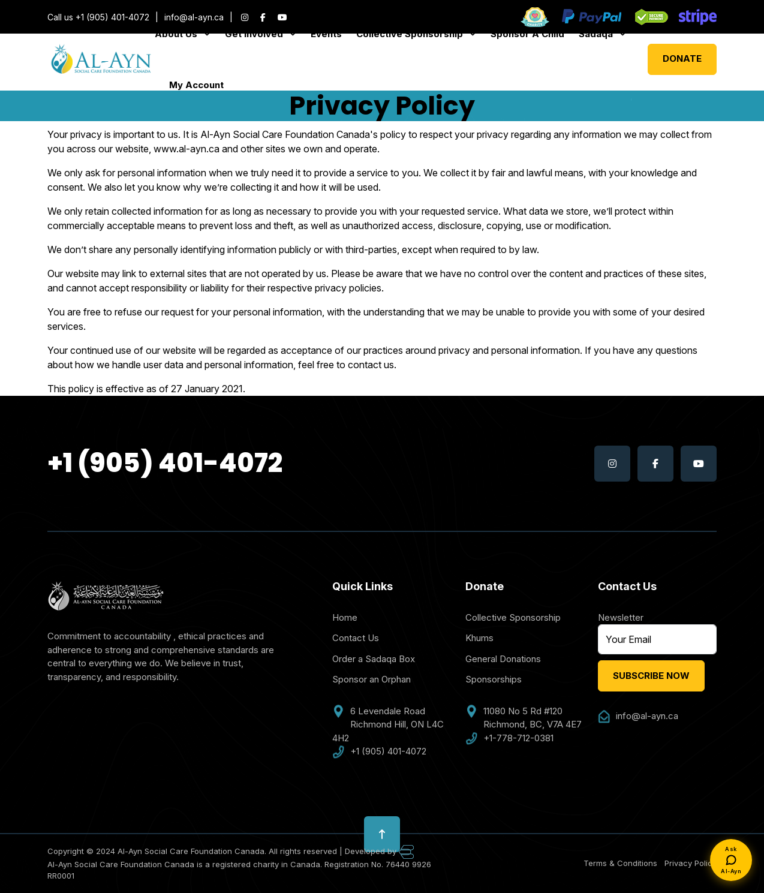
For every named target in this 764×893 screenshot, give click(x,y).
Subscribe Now (651, 675)
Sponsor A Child (527, 34)
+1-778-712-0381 (509, 738)
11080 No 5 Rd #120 (514, 711)
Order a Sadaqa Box (373, 659)
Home (344, 617)
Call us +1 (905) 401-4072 (98, 17)
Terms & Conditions (620, 863)
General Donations (503, 659)
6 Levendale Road (378, 711)
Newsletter (620, 617)
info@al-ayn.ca (638, 716)
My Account (196, 85)
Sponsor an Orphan (371, 679)
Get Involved (254, 34)
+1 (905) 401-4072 (164, 463)
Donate (682, 58)
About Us (176, 34)
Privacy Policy (690, 863)
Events (326, 34)
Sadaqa (596, 34)
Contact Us (355, 638)
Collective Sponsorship (409, 34)
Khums (479, 638)
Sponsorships (493, 679)
